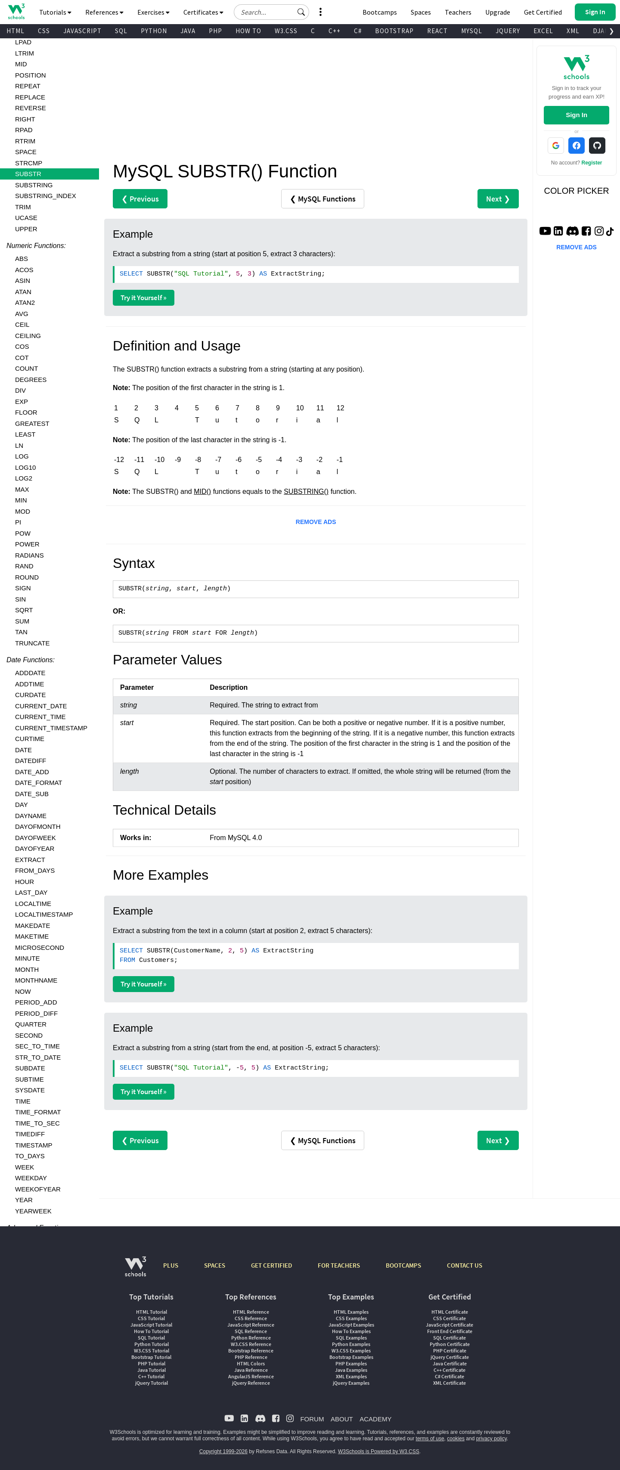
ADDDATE (30, 672)
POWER (27, 544)
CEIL (22, 324)
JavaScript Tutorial (151, 1324)
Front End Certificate (449, 1331)
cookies (456, 1439)
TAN (21, 632)
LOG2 (23, 478)
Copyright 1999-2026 (223, 1451)
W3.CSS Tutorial (151, 1350)
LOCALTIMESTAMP (44, 914)
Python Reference (251, 1337)
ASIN (22, 280)
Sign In (576, 114)
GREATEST (32, 423)
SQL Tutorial (151, 1337)
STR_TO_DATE (38, 1057)
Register (592, 163)
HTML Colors (251, 1363)
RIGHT (25, 119)
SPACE (26, 151)
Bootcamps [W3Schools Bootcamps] (380, 12)
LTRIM (24, 53)
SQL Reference (251, 1331)
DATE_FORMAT (38, 782)
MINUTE (27, 958)
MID (21, 64)
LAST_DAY (31, 892)
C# (358, 31)
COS (22, 346)
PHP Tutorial (151, 1363)
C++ (335, 31)
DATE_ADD (32, 771)
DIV (20, 390)
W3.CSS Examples (351, 1350)
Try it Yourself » (144, 297)
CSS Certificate (449, 1318)
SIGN (23, 588)
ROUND (27, 577)
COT (22, 357)
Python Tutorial (151, 1344)
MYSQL (471, 31)
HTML (15, 31)
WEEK (24, 1167)
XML (573, 31)
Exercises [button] (153, 12)
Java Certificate (450, 1363)
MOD (22, 511)
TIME (23, 1101)
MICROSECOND (39, 947)
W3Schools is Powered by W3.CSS (378, 1451)
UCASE (26, 217)
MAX (22, 489)
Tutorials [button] (55, 12)
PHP (215, 31)
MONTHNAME (36, 980)
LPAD (23, 42)
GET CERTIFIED (271, 1265)
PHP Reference (251, 1357)
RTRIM (25, 141)
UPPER (26, 229)
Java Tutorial (151, 1370)
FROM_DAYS (35, 870)
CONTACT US (464, 1265)
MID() (202, 491)
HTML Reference (251, 1312)
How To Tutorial (151, 1331)
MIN (21, 500)
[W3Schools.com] (135, 1271)
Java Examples (351, 1370)
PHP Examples (351, 1363)
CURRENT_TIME (40, 716)
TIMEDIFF (30, 1134)
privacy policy (491, 1439)
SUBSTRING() (306, 491)
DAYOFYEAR (34, 848)
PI (18, 522)
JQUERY (508, 31)
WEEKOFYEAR (38, 1189)
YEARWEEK (33, 1211)
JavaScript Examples (351, 1324)
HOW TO (248, 31)
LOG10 (25, 467)
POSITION (30, 75)
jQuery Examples (351, 1383)
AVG (21, 313)
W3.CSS (286, 31)
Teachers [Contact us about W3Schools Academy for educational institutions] (458, 12)
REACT (437, 31)
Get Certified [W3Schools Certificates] (543, 12)
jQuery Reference (251, 1383)
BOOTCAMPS (403, 1265)
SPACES (214, 1265)
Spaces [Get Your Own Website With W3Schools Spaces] (421, 12)
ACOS (24, 269)
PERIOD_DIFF (36, 1013)
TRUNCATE (32, 643)
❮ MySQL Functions (323, 199)
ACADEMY (375, 1419)
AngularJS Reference (251, 1376)
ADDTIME (29, 684)
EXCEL (543, 31)
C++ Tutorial (151, 1376)
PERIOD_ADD (36, 1002)
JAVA (187, 31)
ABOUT (342, 1419)
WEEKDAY (31, 1178)
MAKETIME (32, 936)
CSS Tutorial (151, 1318)
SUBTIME (29, 1079)
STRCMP (28, 163)
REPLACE (30, 97)
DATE (23, 750)
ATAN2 (25, 302)
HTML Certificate (449, 1312)
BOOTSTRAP (394, 31)
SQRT (24, 610)
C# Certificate (449, 1376)
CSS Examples (351, 1318)
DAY (21, 804)
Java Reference (251, 1370)
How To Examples (351, 1331)
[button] (301, 12)
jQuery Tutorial (151, 1383)
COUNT (26, 368)
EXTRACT (30, 859)
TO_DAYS (30, 1156)
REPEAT (27, 86)
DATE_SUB (32, 793)
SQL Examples (351, 1337)
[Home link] (16, 11)
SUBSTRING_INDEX (45, 195)
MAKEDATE (32, 925)
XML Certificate (449, 1383)
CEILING (28, 335)
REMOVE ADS (316, 521)
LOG (22, 456)
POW (23, 533)
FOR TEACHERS (339, 1265)
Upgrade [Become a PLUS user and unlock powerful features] (497, 12)
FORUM (312, 1419)
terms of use (430, 1439)
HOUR (24, 881)
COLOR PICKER (576, 190)
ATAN (23, 291)
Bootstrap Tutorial (151, 1357)
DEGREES (30, 379)
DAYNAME (30, 815)
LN (19, 445)
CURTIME (29, 738)
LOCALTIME (33, 903)
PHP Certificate (449, 1350)
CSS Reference (251, 1318)
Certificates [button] (203, 12)
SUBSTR (28, 173)
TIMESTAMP (33, 1145)
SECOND (29, 1035)
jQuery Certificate (450, 1357)
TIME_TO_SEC (37, 1123)
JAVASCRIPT (82, 31)
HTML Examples (351, 1312)
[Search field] (271, 12)
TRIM (23, 207)
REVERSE (30, 108)
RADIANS (29, 555)
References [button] (104, 12)
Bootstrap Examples (351, 1357)
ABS (21, 258)
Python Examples (351, 1344)
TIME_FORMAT (38, 1112)
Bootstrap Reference (250, 1350)
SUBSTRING (34, 185)
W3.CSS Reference (251, 1344)
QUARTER (30, 1024)
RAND (24, 566)
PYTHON (154, 31)
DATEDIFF (30, 760)
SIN (20, 599)
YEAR (24, 1199)
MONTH (27, 969)
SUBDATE (30, 1068)
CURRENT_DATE (41, 706)
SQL (121, 31)
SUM (22, 621)
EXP (21, 401)
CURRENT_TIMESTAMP (51, 728)
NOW (23, 991)
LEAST (25, 434)
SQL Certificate (449, 1337)
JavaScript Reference (250, 1324)
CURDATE (30, 694)
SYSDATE (30, 1090)
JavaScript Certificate (449, 1324)
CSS (44, 31)
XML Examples (351, 1376)
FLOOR (26, 412)
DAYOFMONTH (38, 826)
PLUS (170, 1265)
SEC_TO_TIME (37, 1046)
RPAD (24, 129)
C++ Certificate (449, 1370)
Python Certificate (450, 1344)
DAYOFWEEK (35, 837)
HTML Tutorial (151, 1312)
